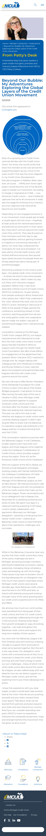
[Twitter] (9, 820)
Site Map (7, 815)
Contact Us (10, 805)
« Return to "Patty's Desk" (14, 734)
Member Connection (18, 43)
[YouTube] (18, 820)
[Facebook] (5, 820)
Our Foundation (20, 815)
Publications (34, 43)
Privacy (34, 815)
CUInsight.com (9, 110)
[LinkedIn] (14, 820)
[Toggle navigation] (42, 5)
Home (5, 43)
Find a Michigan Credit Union (16, 810)
